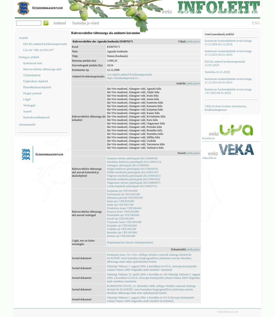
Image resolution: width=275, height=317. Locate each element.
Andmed (59, 23)
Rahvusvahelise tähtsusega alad (42, 69)
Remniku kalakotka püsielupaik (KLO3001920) (133, 179)
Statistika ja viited (85, 23)
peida (190, 41)
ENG (256, 23)
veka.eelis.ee (209, 158)
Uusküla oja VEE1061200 (121, 229)
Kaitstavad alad (32, 63)
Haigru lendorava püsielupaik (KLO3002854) (132, 168)
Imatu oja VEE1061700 (120, 204)
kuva (197, 41)
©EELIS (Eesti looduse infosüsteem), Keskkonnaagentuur (226, 108)
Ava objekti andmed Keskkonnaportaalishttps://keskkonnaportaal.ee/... (129, 76)
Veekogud (29, 105)
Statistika (217, 72)
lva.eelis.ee (208, 138)
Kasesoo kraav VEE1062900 (123, 211)
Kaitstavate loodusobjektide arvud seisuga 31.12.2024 (228, 42)
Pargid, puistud (32, 93)
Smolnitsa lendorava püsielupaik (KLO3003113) (134, 161)
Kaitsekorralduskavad (36, 117)
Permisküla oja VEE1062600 (123, 215)
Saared (27, 111)
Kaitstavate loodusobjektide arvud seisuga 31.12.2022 (228, 80)
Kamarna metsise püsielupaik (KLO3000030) (132, 158)
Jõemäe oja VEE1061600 (121, 236)
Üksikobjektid (31, 75)
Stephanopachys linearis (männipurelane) (130, 242)
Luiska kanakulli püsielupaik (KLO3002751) (132, 186)
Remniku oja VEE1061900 (122, 232)
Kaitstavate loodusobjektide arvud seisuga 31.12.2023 (228, 53)
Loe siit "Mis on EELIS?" (38, 50)
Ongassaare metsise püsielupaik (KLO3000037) (133, 182)
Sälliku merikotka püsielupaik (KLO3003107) (132, 172)
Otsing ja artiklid (29, 57)
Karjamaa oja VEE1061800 (122, 190)
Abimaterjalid (27, 124)
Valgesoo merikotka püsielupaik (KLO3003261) (134, 175)
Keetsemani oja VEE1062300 (123, 194)
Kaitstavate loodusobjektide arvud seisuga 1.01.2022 (228, 91)
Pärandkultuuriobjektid (37, 87)
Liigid (27, 99)
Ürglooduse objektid (35, 81)
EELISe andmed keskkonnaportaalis (45, 44)
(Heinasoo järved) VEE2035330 (125, 197)
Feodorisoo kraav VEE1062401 (124, 208)
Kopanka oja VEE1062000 (122, 225)
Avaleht (23, 38)
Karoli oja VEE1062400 (120, 218)
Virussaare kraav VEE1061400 (124, 222)
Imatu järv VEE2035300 (120, 201)
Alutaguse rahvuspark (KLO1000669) (128, 165)
